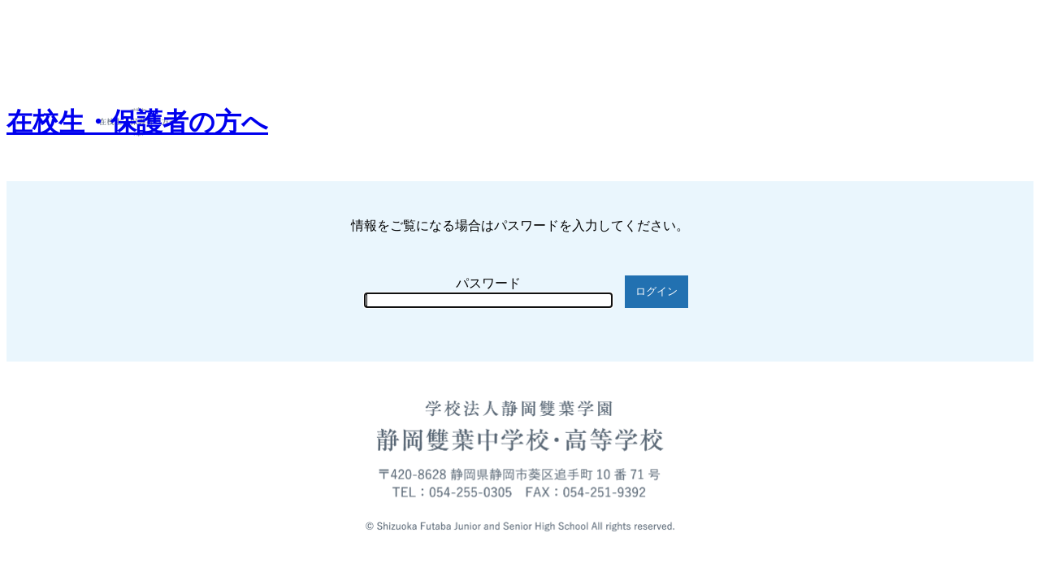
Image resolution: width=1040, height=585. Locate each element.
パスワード (488, 283)
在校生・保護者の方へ (137, 121)
